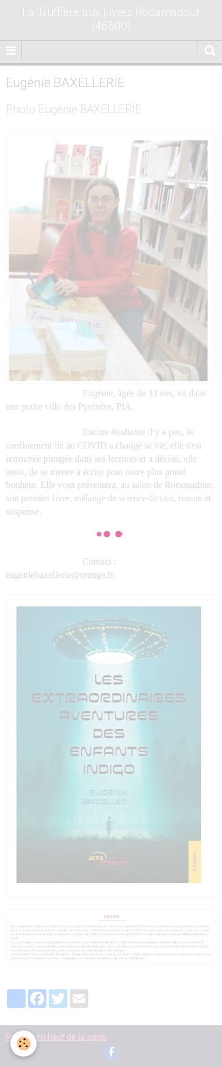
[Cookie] (23, 1043)
